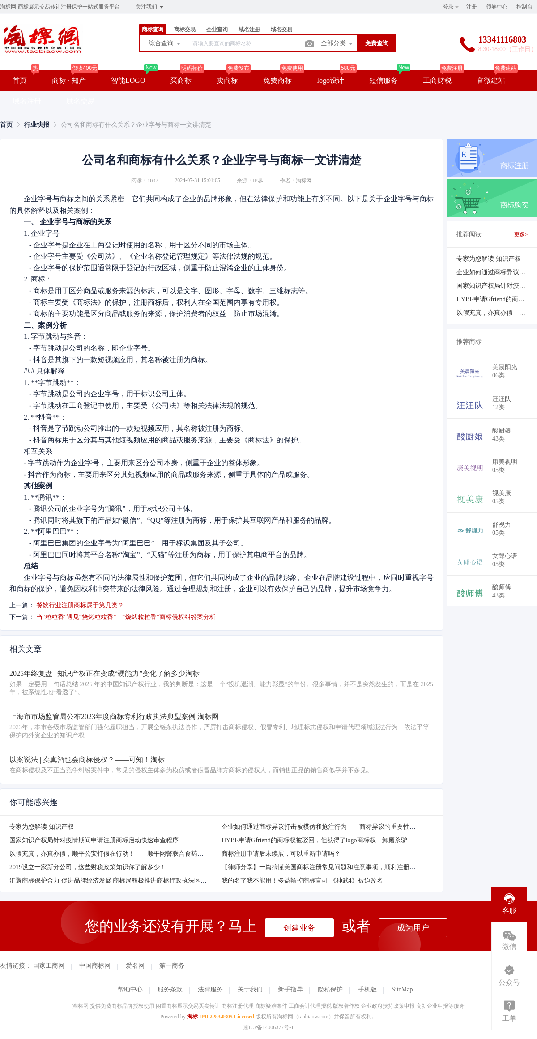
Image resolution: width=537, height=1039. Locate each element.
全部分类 (337, 44)
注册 (471, 7)
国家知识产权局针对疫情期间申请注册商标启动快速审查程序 (94, 840)
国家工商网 (48, 965)
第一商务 (171, 965)
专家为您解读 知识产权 (41, 826)
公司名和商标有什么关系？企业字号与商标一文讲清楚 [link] (136, 124)
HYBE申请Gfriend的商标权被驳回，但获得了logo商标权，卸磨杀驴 (314, 840)
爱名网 (135, 965)
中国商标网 (95, 965)
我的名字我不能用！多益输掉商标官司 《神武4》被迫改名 (302, 880)
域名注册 (249, 29)
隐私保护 (330, 989)
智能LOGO (128, 80)
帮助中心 (130, 989)
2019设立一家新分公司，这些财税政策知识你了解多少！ (87, 867)
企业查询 (217, 29)
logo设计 (330, 80)
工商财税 (437, 80)
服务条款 (170, 989)
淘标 (192, 1016)
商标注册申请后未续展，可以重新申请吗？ (281, 853)
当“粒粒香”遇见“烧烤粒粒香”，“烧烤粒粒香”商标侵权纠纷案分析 (126, 617)
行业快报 (36, 124)
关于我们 (250, 989)
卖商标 (227, 80)
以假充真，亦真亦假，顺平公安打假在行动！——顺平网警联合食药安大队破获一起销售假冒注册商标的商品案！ (166, 853)
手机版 (367, 989)
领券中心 (496, 7)
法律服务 (210, 989)
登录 (448, 7)
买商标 (181, 80)
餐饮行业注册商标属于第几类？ (80, 605)
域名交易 (281, 29)
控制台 (524, 7)
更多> (521, 234)
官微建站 (491, 80)
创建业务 (299, 927)
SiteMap (402, 989)
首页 (20, 80)
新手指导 (290, 989)
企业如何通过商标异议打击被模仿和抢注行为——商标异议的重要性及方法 (325, 826)
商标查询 (152, 29)
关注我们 (150, 7)
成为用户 (413, 927)
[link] (6, 124)
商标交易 (185, 29)
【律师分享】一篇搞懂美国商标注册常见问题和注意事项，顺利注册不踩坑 (325, 867)
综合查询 (165, 44)
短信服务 (383, 80)
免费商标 (277, 80)
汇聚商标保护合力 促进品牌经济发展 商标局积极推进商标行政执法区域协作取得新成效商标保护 (142, 880)
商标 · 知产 (69, 80)
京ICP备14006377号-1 (268, 1027)
